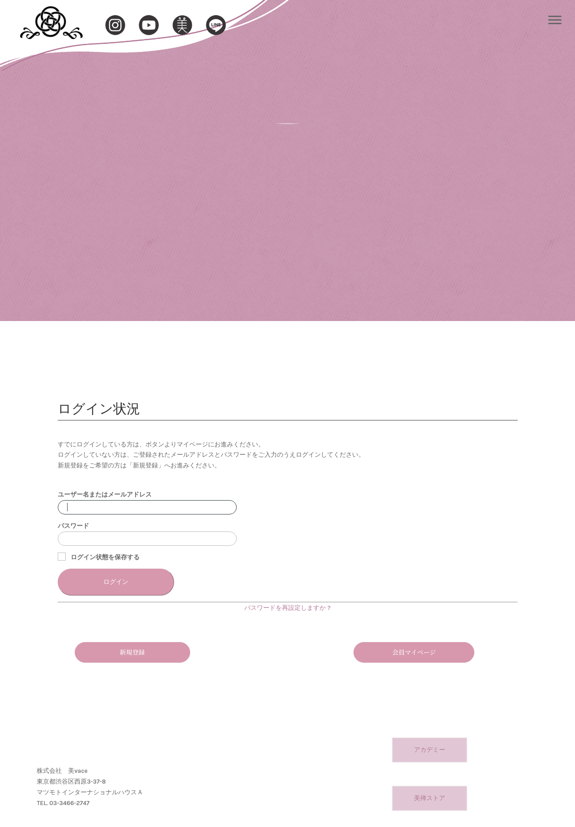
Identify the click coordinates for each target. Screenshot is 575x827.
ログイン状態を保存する (99, 557)
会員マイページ (413, 651)
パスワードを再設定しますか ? (287, 608)
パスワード (73, 526)
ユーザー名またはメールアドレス (105, 494)
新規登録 (132, 651)
